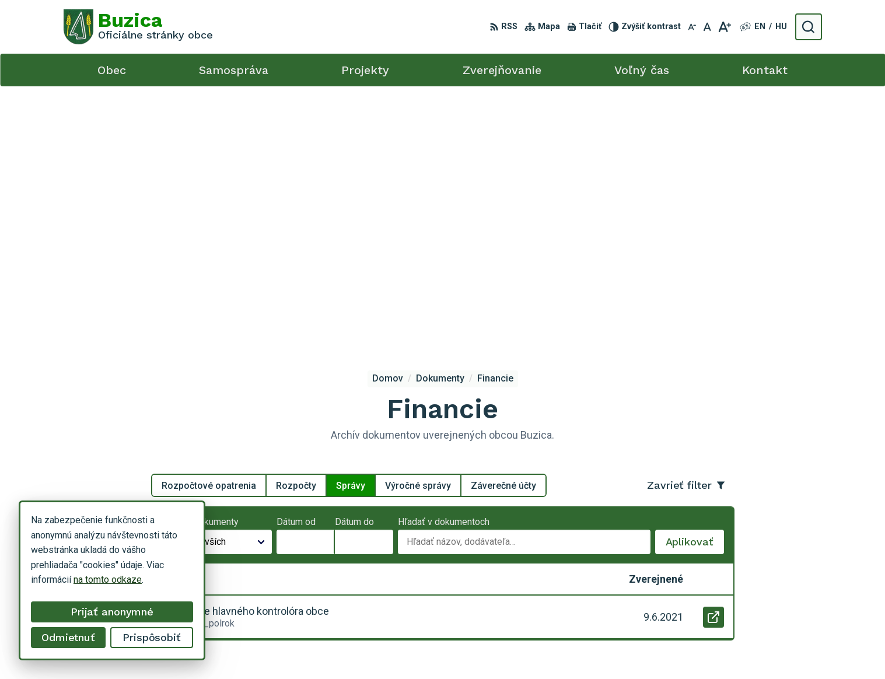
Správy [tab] (350, 229)
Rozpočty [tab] (296, 229)
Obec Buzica (648, 647)
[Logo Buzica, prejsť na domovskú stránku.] (139, 26)
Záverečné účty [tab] (503, 229)
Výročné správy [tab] (418, 229)
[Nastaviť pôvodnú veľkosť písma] (707, 27)
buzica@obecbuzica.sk (727, 594)
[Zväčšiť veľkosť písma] (724, 27)
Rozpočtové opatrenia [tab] (209, 229)
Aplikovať (695, 288)
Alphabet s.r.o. (516, 647)
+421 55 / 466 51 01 (722, 581)
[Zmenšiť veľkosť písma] (691, 27)
